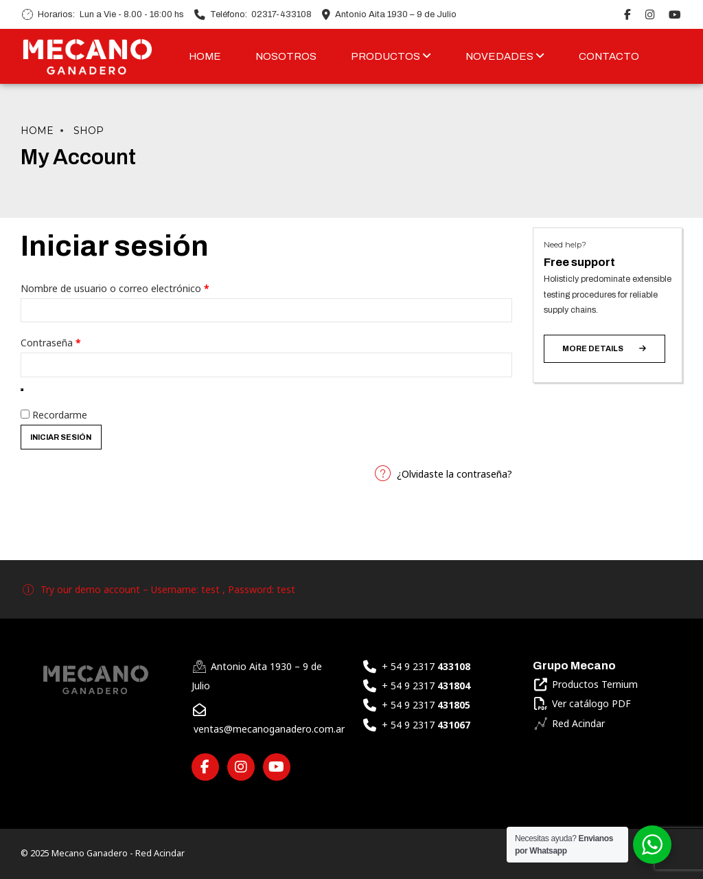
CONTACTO (609, 56)
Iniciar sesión (60, 437)
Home (37, 130)
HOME (205, 56)
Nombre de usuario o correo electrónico (137, 287)
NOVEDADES (504, 56)
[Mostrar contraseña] (22, 389)
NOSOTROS (285, 56)
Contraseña (73, 341)
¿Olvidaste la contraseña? (454, 473)
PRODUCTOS (391, 56)
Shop (88, 130)
